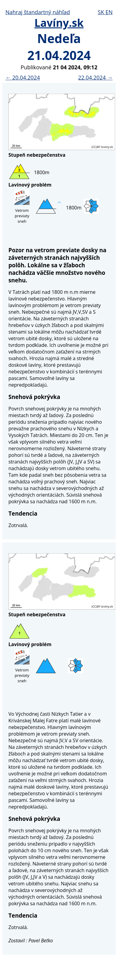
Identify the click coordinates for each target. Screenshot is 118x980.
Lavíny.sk (59, 23)
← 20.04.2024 (22, 77)
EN (109, 12)
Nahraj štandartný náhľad (37, 12)
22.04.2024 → (95, 77)
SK (102, 12)
